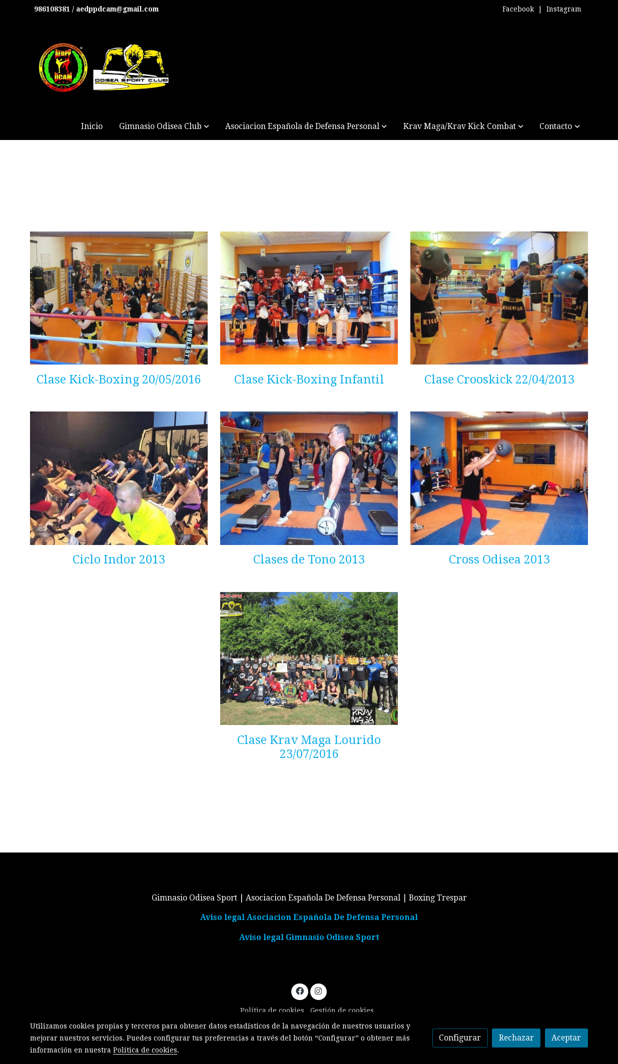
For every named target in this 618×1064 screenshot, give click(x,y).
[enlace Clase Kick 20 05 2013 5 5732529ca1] (119, 297)
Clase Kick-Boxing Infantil (309, 379)
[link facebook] (299, 990)
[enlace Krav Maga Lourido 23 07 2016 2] (309, 657)
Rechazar (516, 1037)
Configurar (460, 1037)
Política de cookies (272, 1010)
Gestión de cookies (342, 1010)
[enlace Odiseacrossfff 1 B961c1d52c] (499, 477)
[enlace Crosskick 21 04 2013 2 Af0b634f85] (499, 297)
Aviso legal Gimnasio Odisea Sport (309, 937)
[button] (164, 126)
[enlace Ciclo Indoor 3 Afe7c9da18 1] (119, 477)
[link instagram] (318, 990)
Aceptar (566, 1037)
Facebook (518, 9)
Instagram (563, 9)
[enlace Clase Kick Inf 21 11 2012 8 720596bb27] (309, 297)
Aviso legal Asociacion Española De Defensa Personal (309, 917)
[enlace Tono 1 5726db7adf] (309, 477)
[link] (104, 67)
